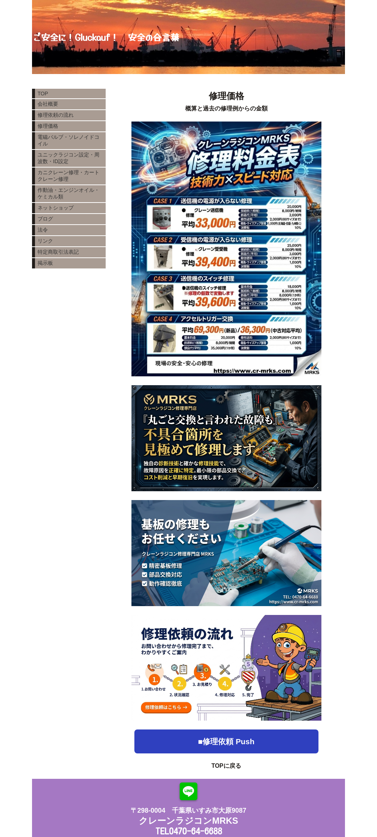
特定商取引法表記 (58, 252)
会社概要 (48, 104)
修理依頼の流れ (56, 115)
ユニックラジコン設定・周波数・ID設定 (68, 158)
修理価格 (48, 126)
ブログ (45, 219)
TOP (43, 93)
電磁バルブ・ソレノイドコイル (68, 140)
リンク (45, 241)
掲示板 (45, 263)
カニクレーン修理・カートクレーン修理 (68, 175)
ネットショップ (56, 208)
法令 (43, 230)
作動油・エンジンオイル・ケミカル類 (68, 193)
